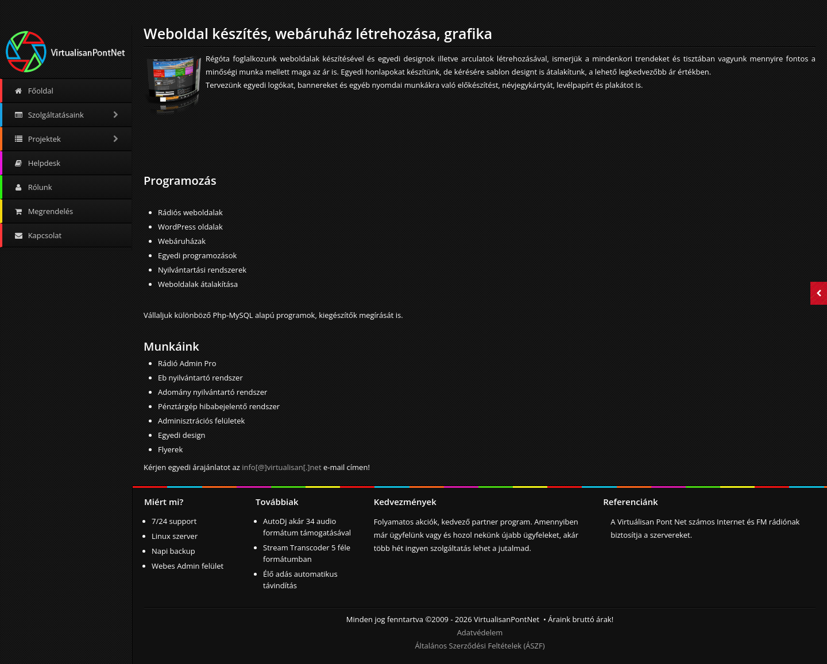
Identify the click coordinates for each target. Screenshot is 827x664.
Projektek (67, 139)
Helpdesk (37, 163)
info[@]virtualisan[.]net (281, 467)
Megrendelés (43, 211)
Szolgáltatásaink (67, 115)
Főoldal (33, 91)
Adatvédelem (480, 632)
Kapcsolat (37, 235)
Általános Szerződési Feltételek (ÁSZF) (479, 645)
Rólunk (33, 187)
